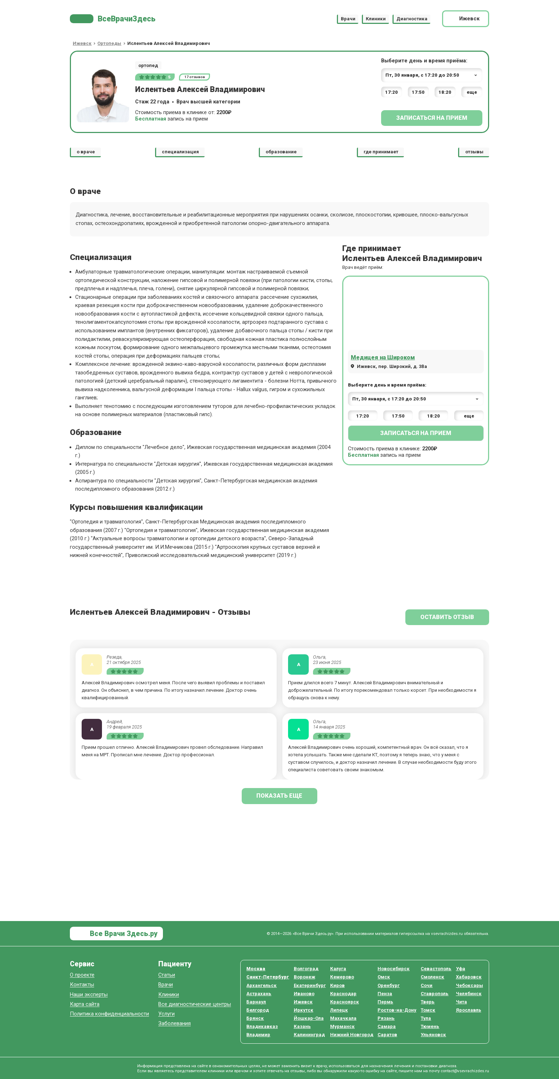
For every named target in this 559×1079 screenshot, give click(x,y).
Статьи (166, 975)
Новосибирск (394, 968)
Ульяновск (433, 1034)
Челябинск (469, 993)
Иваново (304, 993)
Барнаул (256, 1001)
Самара (387, 1026)
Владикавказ (262, 1026)
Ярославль (468, 1010)
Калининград (309, 1034)
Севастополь (436, 968)
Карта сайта (84, 1004)
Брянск (255, 1018)
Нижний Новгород (351, 1034)
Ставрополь (434, 993)
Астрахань (258, 993)
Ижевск (303, 1001)
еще (472, 92)
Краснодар (343, 993)
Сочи (426, 985)
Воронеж (304, 977)
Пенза (385, 993)
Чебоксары (469, 985)
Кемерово (342, 977)
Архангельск (261, 985)
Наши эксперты (89, 994)
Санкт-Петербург (267, 977)
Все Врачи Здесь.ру (123, 934)
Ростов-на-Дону (397, 1010)
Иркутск (303, 1010)
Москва (255, 968)
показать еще (279, 795)
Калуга (338, 968)
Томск (428, 1010)
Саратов (387, 1034)
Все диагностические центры (194, 1004)
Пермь (385, 1001)
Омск (384, 977)
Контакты (82, 984)
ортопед (148, 65)
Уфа (460, 968)
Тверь (428, 1001)
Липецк (339, 1010)
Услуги (166, 1014)
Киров (337, 985)
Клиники (376, 18)
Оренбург (389, 985)
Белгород (257, 1010)
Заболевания (174, 1023)
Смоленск (432, 977)
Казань (302, 1026)
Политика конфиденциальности (109, 1014)
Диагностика (411, 18)
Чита (461, 1001)
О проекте (82, 975)
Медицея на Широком (383, 357)
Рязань (386, 1018)
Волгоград (306, 968)
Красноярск (344, 1001)
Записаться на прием (431, 117)
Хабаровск (469, 977)
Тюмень (430, 1026)
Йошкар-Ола (309, 1018)
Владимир (258, 1034)
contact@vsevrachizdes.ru (465, 1070)
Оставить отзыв (447, 617)
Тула (426, 1018)
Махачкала (343, 1018)
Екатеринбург (310, 985)
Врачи (348, 18)
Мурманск (342, 1026)
